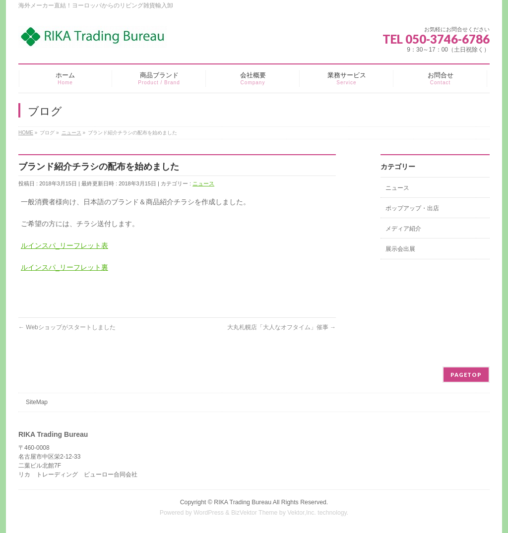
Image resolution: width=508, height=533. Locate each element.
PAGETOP (466, 374)
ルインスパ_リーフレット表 (64, 245)
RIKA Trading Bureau (242, 502)
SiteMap (37, 402)
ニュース (203, 183)
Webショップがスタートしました (67, 327)
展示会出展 (400, 248)
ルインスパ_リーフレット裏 (64, 267)
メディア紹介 (403, 228)
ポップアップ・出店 (412, 208)
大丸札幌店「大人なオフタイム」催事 (281, 327)
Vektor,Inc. (301, 512)
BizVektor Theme (254, 512)
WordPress (208, 512)
